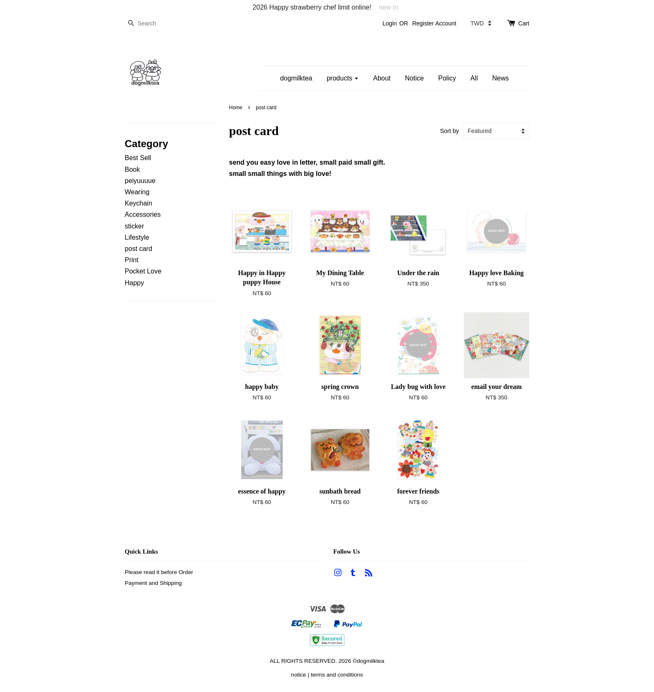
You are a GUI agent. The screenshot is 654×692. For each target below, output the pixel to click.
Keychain (138, 203)
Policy (447, 78)
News (500, 78)
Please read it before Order (159, 572)
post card (138, 248)
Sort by (449, 131)
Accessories (143, 214)
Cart (523, 23)
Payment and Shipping (153, 583)
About (381, 78)
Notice (414, 78)
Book (132, 169)
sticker (134, 226)
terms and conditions (337, 675)
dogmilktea (296, 78)
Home (235, 107)
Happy (134, 282)
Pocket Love (143, 271)
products (343, 78)
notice (298, 675)
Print (131, 259)
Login (389, 23)
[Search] (150, 24)
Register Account (434, 23)
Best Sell (138, 157)
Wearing (137, 192)
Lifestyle (137, 237)
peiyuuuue (140, 180)
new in (388, 7)
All (474, 78)
